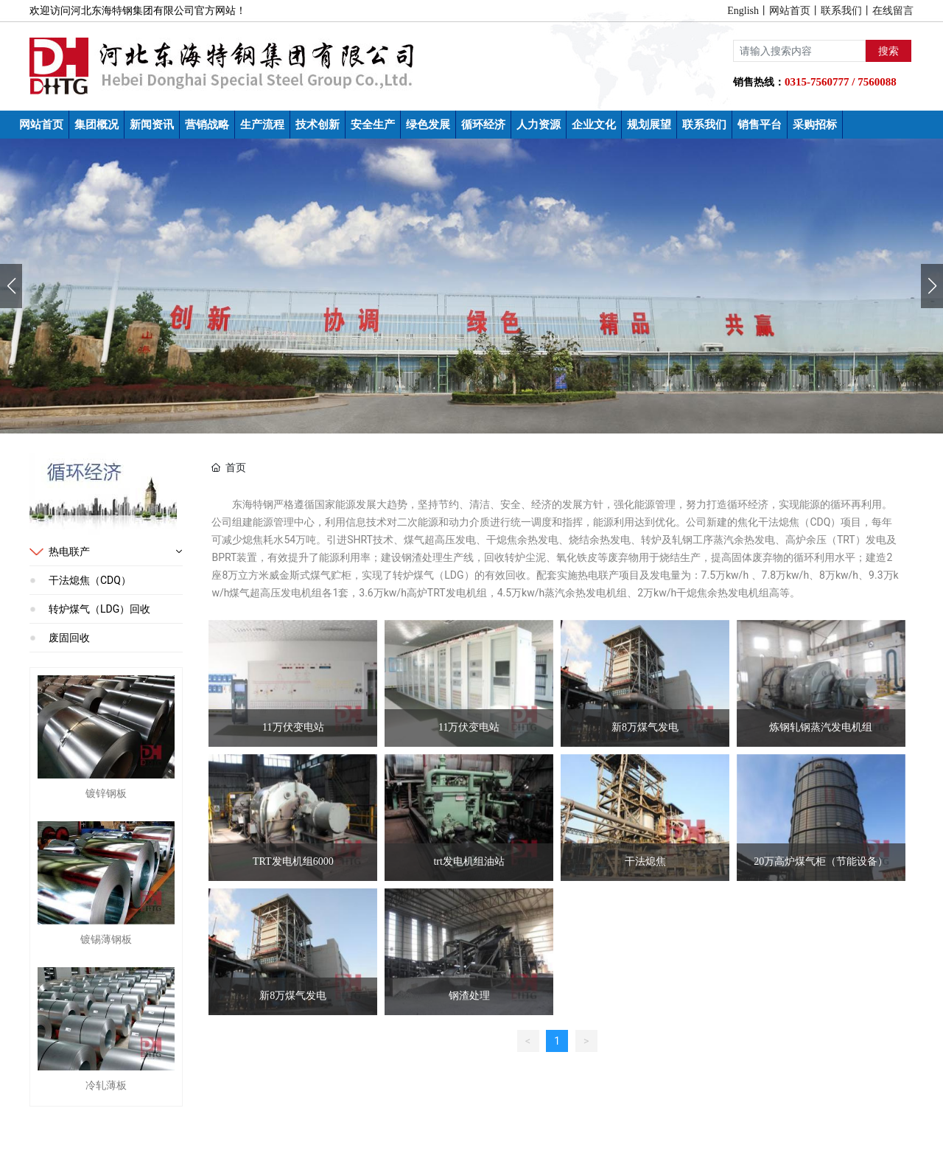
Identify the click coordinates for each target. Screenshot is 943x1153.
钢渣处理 (469, 995)
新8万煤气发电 (645, 727)
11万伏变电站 (292, 727)
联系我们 (841, 10)
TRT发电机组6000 (293, 861)
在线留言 (893, 10)
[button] (932, 286)
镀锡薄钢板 (106, 939)
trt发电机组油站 (468, 861)
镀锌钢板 (106, 793)
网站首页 (789, 10)
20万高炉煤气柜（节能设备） (821, 861)
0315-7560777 (817, 82)
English (743, 10)
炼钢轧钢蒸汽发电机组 (820, 727)
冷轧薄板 (106, 1085)
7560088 (877, 82)
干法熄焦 (645, 861)
